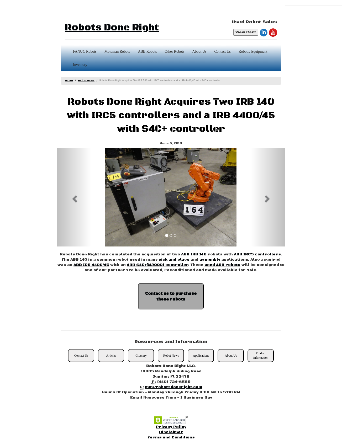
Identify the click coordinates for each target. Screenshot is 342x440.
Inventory (80, 65)
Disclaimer (171, 432)
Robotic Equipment (253, 51)
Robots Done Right (112, 28)
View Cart (245, 32)
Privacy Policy (171, 427)
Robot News (86, 80)
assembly (209, 259)
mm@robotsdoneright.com (173, 387)
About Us (199, 51)
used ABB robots (222, 264)
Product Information (260, 355)
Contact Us (222, 51)
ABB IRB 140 (194, 254)
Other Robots (174, 51)
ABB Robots (147, 51)
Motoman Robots (117, 51)
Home (69, 80)
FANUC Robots (85, 51)
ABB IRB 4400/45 (91, 264)
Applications (201, 355)
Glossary (141, 355)
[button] (74, 197)
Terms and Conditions (171, 437)
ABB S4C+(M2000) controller (157, 264)
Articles (111, 355)
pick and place (174, 259)
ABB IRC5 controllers (257, 254)
